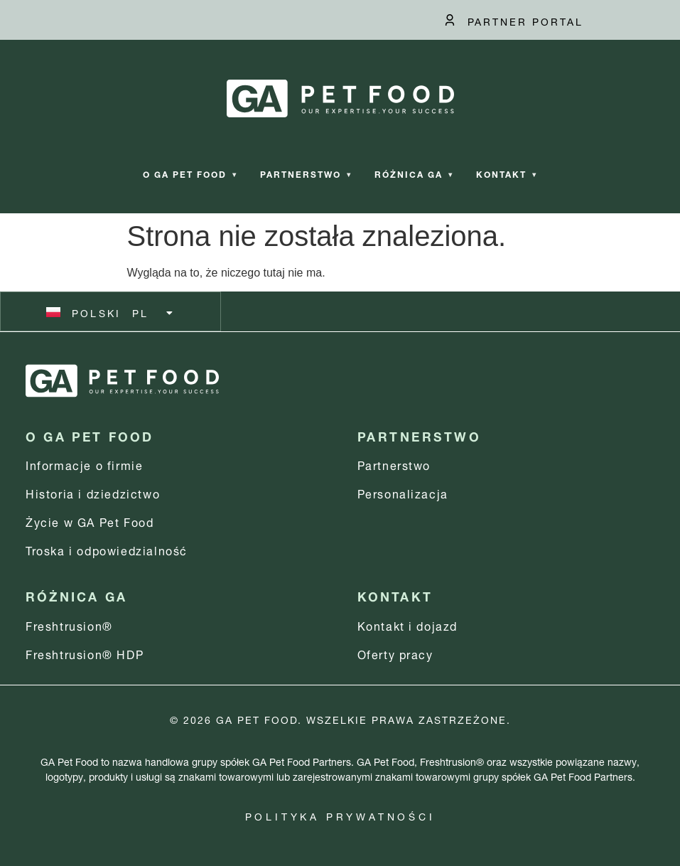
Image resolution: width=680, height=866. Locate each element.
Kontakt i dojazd (407, 625)
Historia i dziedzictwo (93, 492)
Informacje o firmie (84, 464)
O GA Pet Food (190, 173)
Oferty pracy (395, 653)
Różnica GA (413, 173)
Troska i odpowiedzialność (107, 549)
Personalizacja (402, 492)
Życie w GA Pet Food (89, 521)
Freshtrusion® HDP (85, 653)
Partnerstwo (306, 173)
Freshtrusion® (69, 625)
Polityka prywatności (340, 815)
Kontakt (506, 173)
